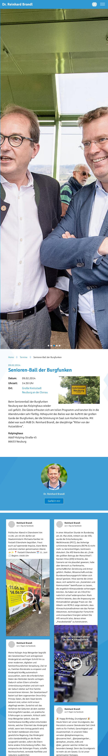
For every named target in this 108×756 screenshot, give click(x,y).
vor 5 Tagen (69, 712)
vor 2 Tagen (21, 646)
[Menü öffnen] (102, 4)
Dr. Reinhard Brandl (54, 493)
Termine (23, 357)
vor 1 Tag (20, 526)
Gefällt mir (54, 501)
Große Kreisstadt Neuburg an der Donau (35, 390)
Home (11, 357)
